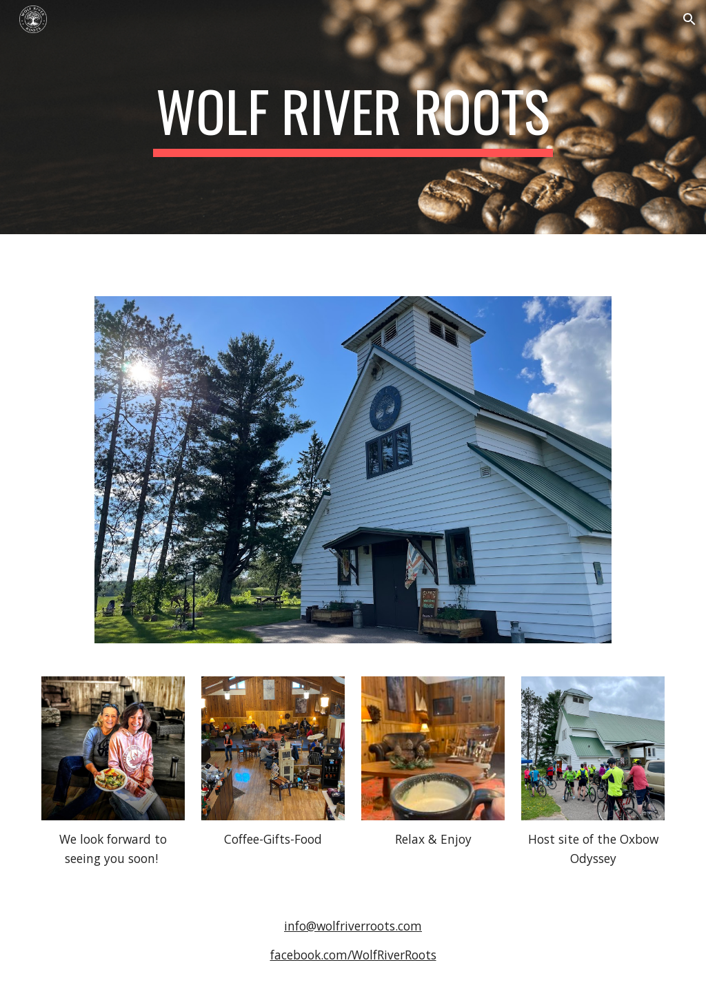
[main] (353, 117)
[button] (689, 19)
